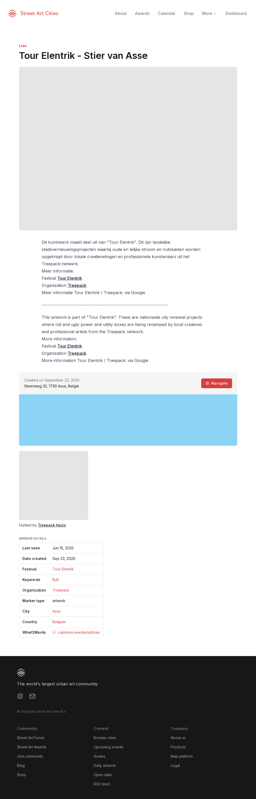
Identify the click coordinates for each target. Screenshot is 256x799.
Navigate (217, 383)
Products (178, 747)
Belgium (59, 622)
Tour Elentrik (69, 278)
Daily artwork (105, 765)
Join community (30, 756)
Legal (175, 765)
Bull (55, 579)
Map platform (182, 756)
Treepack (77, 285)
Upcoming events (108, 747)
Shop (21, 775)
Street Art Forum (30, 738)
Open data (103, 775)
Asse (56, 611)
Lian (23, 45)
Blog (21, 765)
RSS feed (102, 784)
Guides (99, 756)
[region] (128, 420)
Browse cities (105, 738)
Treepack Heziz (52, 525)
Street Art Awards (31, 747)
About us (178, 738)
